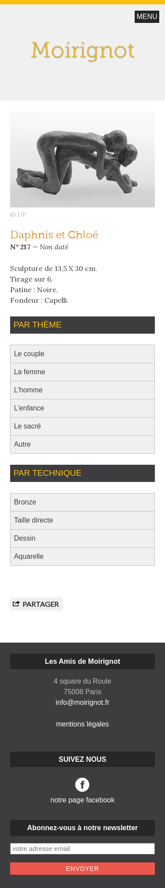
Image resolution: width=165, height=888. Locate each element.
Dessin (25, 538)
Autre (22, 444)
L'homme (28, 390)
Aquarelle (29, 556)
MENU (146, 16)
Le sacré (27, 426)
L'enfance (29, 408)
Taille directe (33, 520)
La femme (29, 372)
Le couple (29, 353)
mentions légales (82, 724)
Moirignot (83, 52)
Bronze (25, 502)
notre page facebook (83, 791)
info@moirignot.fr (82, 702)
